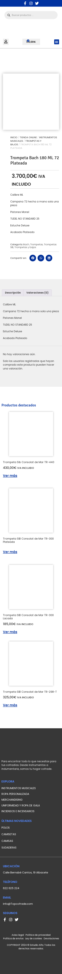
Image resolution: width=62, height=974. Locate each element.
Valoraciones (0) (37, 292)
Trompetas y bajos (25, 247)
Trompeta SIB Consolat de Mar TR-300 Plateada (28, 540)
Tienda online (28, 137)
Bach (26, 244)
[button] (56, 41)
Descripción (13, 292)
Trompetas (36, 244)
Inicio (13, 137)
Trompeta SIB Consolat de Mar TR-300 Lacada (28, 616)
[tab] (13, 292)
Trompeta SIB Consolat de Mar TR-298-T (30, 692)
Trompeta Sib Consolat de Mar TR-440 (28, 462)
